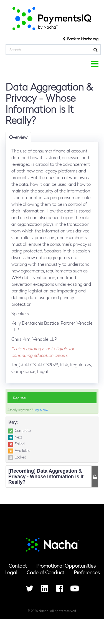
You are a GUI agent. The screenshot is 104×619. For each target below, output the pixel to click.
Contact (18, 565)
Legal (10, 572)
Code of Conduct (45, 572)
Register (19, 397)
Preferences (87, 572)
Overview (18, 137)
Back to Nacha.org (80, 38)
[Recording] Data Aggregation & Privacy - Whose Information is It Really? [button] (45, 476)
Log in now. (41, 409)
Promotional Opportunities (66, 565)
